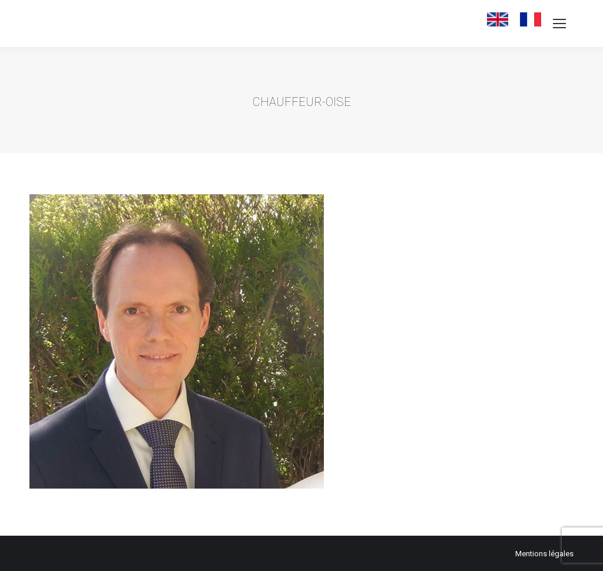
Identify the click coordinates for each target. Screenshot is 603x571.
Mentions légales (544, 553)
